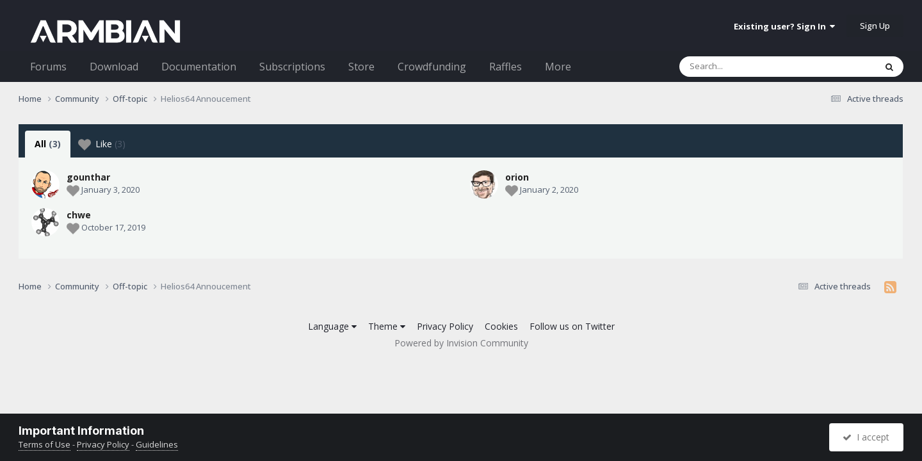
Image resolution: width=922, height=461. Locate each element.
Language (332, 326)
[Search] (744, 66)
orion (517, 177)
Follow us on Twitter (572, 326)
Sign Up (875, 25)
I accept (866, 437)
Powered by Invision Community (461, 343)
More (558, 67)
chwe (79, 215)
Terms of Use (44, 444)
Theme (386, 326)
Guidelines (157, 444)
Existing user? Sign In (784, 26)
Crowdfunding (432, 67)
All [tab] (48, 144)
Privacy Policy (445, 326)
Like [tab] (101, 144)
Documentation (198, 67)
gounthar (88, 177)
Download (114, 67)
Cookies (501, 326)
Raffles (505, 67)
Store (361, 67)
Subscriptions (292, 67)
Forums (48, 67)
